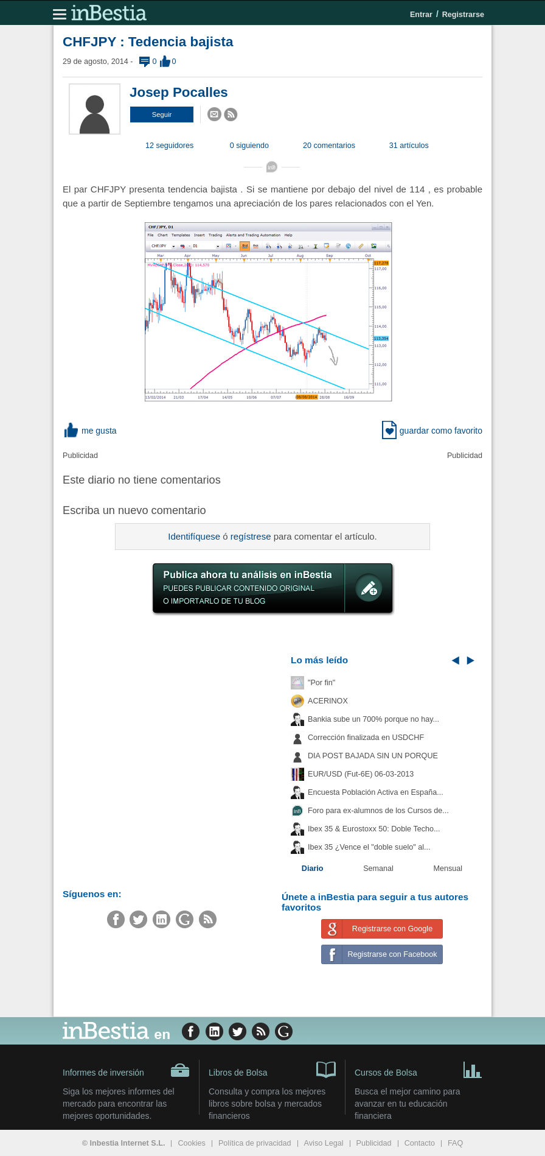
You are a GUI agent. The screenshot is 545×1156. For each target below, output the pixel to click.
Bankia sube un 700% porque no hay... (373, 719)
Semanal (378, 868)
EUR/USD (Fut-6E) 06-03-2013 (361, 774)
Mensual (448, 868)
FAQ (455, 1143)
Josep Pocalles (179, 92)
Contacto (419, 1143)
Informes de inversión (126, 1070)
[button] (162, 114)
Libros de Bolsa (272, 1069)
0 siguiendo (249, 145)
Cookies (192, 1143)
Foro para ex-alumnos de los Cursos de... (378, 810)
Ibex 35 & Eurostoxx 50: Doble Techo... (374, 829)
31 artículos (409, 145)
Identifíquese (194, 536)
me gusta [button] (90, 430)
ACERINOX (328, 701)
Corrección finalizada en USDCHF (366, 737)
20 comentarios (329, 145)
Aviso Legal (324, 1143)
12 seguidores (169, 145)
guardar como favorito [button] (432, 430)
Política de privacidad (254, 1143)
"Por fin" (321, 682)
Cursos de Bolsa (418, 1069)
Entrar (421, 14)
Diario (313, 868)
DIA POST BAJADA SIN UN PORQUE (373, 756)
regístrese (251, 536)
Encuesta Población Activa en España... (375, 792)
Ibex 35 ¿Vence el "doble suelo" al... (369, 847)
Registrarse (463, 14)
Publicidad (374, 1143)
